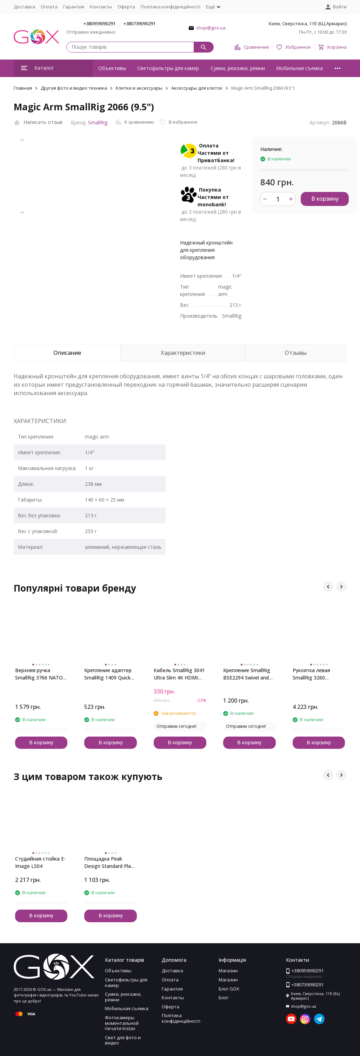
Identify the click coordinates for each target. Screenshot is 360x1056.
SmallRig (97, 122)
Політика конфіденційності (170, 7)
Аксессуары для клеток (196, 88)
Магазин (228, 970)
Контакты (101, 7)
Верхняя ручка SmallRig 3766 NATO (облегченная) (39, 674)
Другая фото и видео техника (74, 88)
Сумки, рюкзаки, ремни (238, 68)
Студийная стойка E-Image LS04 (40, 862)
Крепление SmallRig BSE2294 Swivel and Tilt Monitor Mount (246, 674)
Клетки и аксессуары (139, 88)
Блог (223, 997)
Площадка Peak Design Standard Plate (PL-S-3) (110, 862)
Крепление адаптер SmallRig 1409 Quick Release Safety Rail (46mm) (108, 674)
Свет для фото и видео (123, 1040)
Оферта (126, 7)
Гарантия (73, 7)
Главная (23, 88)
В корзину (325, 198)
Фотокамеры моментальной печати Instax (122, 1022)
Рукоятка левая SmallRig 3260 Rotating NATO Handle (311, 674)
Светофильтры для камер (168, 68)
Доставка (24, 7)
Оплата (49, 7)
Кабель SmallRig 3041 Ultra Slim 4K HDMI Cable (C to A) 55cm (179, 674)
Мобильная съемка (299, 68)
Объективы (112, 68)
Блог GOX (229, 989)
